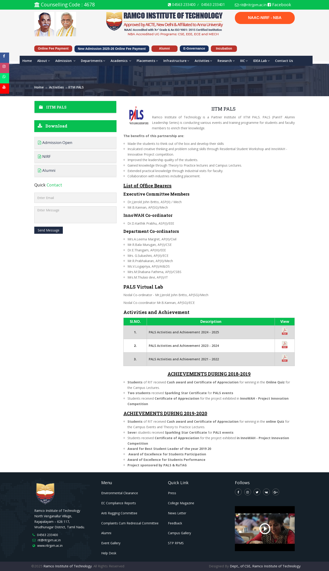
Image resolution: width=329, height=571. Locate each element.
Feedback (175, 523)
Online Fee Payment (53, 48)
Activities (203, 60)
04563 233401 (213, 4)
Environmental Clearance (119, 493)
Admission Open (55, 142)
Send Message (48, 230)
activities (56, 87)
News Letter (177, 513)
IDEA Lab (261, 60)
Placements (147, 60)
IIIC (244, 60)
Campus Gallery (179, 533)
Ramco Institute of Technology (67, 566)
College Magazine (181, 503)
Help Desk (108, 553)
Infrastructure (176, 60)
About (43, 60)
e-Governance (194, 48)
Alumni (164, 48)
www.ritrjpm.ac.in (50, 545)
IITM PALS (76, 87)
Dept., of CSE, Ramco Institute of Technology (265, 566)
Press (172, 493)
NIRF (44, 156)
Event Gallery (110, 543)
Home (27, 60)
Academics (121, 60)
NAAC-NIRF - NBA (264, 18)
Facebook (279, 4)
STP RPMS (176, 543)
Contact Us (284, 60)
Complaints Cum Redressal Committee (130, 523)
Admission (65, 60)
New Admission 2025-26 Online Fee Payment (112, 48)
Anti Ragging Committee (119, 513)
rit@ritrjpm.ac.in (251, 4)
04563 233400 (182, 4)
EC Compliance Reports (118, 503)
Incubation (224, 48)
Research (226, 60)
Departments (93, 60)
